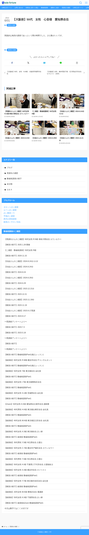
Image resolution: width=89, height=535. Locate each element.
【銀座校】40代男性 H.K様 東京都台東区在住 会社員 (26, 409)
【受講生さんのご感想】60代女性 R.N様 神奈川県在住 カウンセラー (33, 239)
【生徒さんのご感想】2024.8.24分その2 (21, 261)
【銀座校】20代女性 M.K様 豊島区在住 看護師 (24, 492)
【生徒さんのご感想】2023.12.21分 (19, 289)
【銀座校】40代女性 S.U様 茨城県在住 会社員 (24, 393)
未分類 (9, 184)
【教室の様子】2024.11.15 (16, 256)
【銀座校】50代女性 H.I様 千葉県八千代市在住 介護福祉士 (29, 464)
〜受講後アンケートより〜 (16, 322)
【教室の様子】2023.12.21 (16, 294)
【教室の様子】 (11, 344)
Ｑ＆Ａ (9, 190)
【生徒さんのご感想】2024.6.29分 (19, 278)
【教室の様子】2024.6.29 (15, 283)
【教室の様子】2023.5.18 (15, 333)
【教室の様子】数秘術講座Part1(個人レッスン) (24, 355)
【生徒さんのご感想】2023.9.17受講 (20, 311)
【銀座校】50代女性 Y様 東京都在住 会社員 (23, 371)
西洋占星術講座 (10, 219)
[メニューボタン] (86, 3)
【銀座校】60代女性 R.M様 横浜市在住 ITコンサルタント (28, 360)
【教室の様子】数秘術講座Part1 (18, 377)
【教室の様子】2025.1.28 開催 (17, 245)
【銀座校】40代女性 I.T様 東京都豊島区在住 (23, 382)
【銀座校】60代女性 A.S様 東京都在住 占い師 (24, 432)
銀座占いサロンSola (12, 222)
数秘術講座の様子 (14, 179)
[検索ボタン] (80, 3)
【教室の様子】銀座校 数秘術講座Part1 (21, 437)
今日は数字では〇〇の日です (17, 508)
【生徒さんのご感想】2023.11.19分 (19, 300)
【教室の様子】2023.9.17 (15, 316)
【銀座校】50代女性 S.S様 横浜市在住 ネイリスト (25, 470)
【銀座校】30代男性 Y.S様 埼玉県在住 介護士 (23, 442)
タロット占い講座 (11, 207)
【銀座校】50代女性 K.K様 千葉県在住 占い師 (24, 497)
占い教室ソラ (9, 213)
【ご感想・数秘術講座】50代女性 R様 (20, 250)
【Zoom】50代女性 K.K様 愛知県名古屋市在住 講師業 (27, 404)
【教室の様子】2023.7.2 (15, 327)
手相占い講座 (9, 216)
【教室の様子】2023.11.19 (16, 305)
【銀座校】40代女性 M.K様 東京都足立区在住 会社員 (27, 421)
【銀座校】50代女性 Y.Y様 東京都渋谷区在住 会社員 (26, 481)
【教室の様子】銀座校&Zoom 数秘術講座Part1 (24, 503)
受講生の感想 (11, 25)
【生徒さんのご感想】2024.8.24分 (19, 267)
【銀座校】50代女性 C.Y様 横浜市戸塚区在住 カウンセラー (29, 448)
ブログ (9, 168)
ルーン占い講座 (10, 210)
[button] (12, 63)
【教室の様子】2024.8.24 (15, 272)
